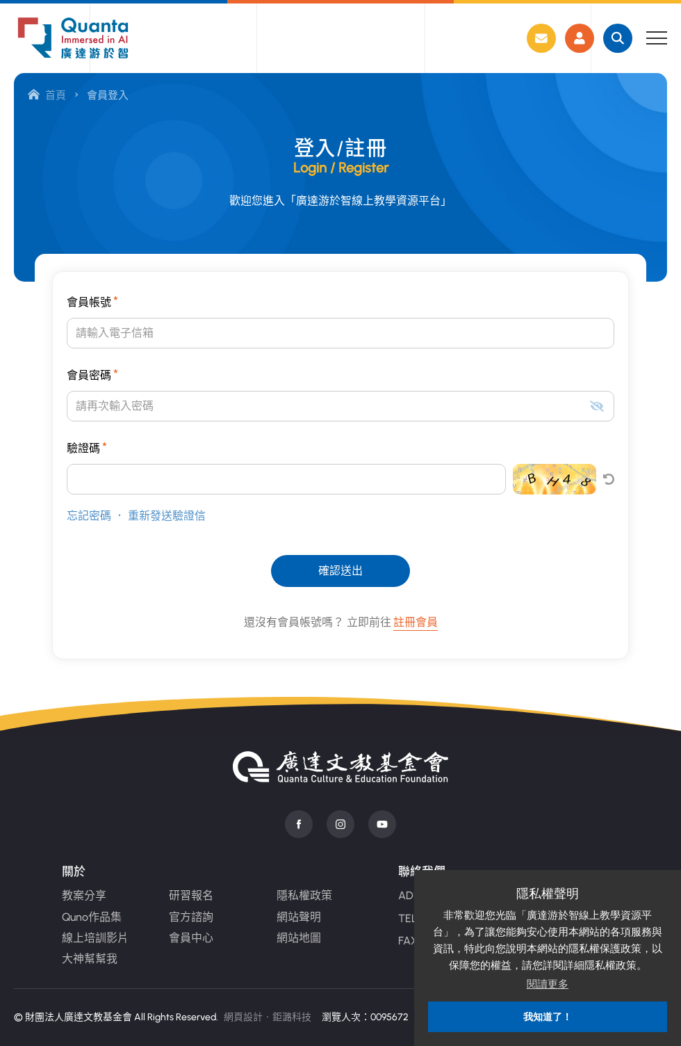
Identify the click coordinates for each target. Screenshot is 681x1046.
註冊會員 (415, 622)
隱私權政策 (304, 895)
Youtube (382, 824)
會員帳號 (92, 301)
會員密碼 (92, 374)
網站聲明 (299, 917)
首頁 (47, 95)
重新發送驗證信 (167, 515)
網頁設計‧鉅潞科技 (267, 1017)
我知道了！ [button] (547, 1016)
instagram (340, 824)
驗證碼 (87, 447)
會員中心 (191, 937)
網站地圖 (299, 937)
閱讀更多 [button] (547, 984)
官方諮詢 (191, 917)
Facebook (298, 824)
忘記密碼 (89, 515)
